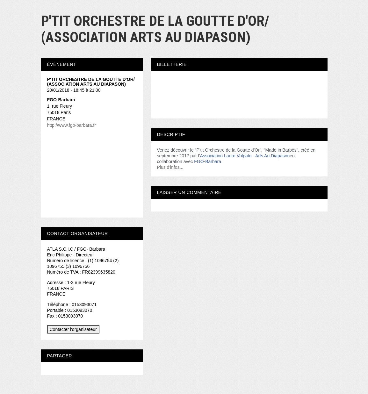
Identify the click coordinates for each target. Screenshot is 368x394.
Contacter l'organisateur (73, 329)
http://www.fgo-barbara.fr (71, 125)
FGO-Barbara (207, 161)
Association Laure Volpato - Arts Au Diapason (245, 155)
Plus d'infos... (170, 167)
